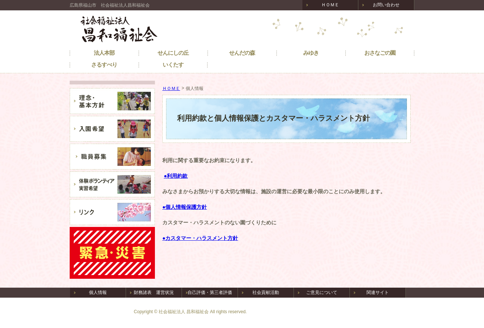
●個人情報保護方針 (184, 207)
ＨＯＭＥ (171, 88)
